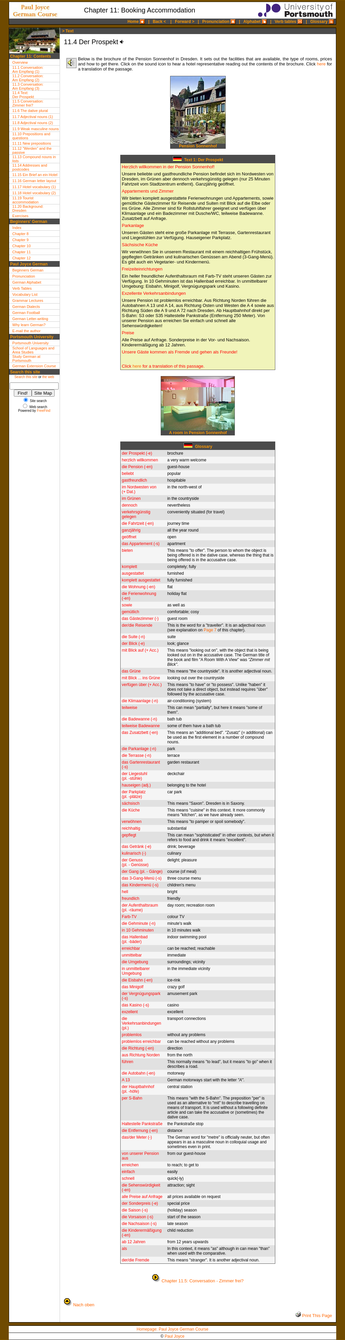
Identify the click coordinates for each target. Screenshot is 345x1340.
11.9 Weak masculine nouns (35, 129)
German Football (26, 313)
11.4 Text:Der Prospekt (23, 95)
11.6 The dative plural (30, 111)
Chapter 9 (20, 240)
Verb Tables (22, 288)
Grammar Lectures (27, 300)
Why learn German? (28, 325)
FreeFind (43, 410)
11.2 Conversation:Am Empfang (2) (27, 78)
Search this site (25, 377)
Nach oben (83, 1304)
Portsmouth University (30, 343)
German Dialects (26, 307)
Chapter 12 (21, 258)
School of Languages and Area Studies (33, 350)
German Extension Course (34, 366)
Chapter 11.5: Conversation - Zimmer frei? (203, 1280)
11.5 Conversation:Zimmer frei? (27, 103)
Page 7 (209, 630)
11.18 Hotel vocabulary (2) (34, 193)
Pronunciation (23, 276)
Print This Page (316, 1315)
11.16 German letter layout (34, 181)
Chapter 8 (20, 234)
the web (48, 377)
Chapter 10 (21, 246)
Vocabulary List (25, 294)
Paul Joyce (175, 1336)
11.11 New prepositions (31, 143)
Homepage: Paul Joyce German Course (173, 1329)
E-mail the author (26, 331)
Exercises (20, 216)
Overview (20, 62)
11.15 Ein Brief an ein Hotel (35, 175)
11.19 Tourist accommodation (25, 200)
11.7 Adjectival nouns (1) (32, 117)
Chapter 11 (21, 252)
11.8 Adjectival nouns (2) (32, 123)
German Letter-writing (30, 319)
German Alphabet (26, 282)
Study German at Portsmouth (26, 358)
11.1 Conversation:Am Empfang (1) (27, 69)
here (321, 63)
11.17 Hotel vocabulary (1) (34, 187)
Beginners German (27, 270)
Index (17, 228)
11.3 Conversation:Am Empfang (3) (27, 86)
